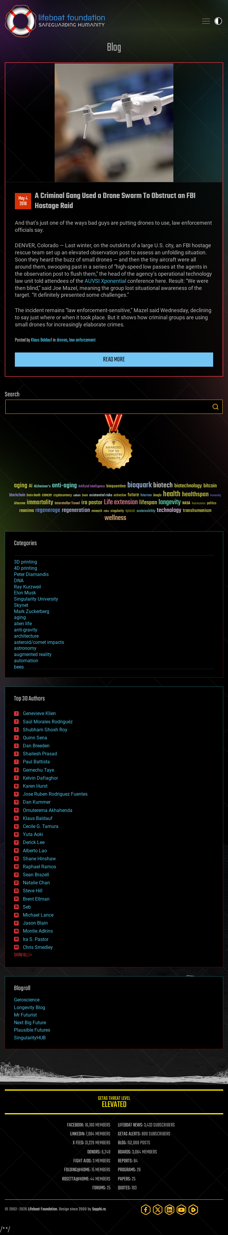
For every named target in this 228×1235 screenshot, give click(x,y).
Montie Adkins (38, 931)
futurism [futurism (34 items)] (146, 496)
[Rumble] (193, 1209)
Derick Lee (34, 842)
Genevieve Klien (39, 713)
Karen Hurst (35, 786)
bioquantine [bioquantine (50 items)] (116, 486)
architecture (26, 636)
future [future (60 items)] (133, 495)
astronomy (25, 648)
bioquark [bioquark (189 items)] (139, 485)
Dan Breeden (36, 746)
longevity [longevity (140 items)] (170, 502)
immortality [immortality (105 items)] (40, 502)
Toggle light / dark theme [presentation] (218, 21)
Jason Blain (35, 923)
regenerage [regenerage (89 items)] (47, 510)
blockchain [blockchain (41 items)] (17, 495)
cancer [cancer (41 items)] (47, 495)
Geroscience (26, 1000)
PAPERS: (124, 1179)
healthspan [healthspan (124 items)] (195, 494)
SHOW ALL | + (23, 955)
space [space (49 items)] (130, 510)
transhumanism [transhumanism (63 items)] (197, 510)
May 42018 (23, 201)
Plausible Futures (32, 1030)
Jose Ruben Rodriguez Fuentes (55, 794)
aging (20, 617)
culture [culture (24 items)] (76, 495)
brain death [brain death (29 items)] (33, 495)
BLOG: (122, 1143)
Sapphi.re (99, 1209)
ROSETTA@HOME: (75, 1179)
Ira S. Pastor (35, 939)
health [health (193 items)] (171, 494)
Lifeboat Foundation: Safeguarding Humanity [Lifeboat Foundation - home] (99, 21)
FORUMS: (99, 1188)
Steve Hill (32, 890)
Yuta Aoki (33, 834)
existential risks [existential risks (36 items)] (100, 495)
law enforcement (82, 340)
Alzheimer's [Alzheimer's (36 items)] (42, 486)
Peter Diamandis (31, 574)
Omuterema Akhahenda (47, 810)
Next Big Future (30, 1022)
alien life (23, 623)
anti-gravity (25, 630)
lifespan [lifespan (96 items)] (148, 502)
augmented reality (33, 654)
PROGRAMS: (127, 1170)
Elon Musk (25, 593)
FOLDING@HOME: (77, 1170)
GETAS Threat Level (114, 1103)
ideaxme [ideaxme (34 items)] (19, 504)
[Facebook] (146, 1209)
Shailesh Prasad (40, 754)
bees (19, 667)
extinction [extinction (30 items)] (120, 495)
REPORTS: (125, 1161)
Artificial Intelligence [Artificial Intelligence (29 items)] (91, 487)
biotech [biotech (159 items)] (163, 485)
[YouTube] (181, 1209)
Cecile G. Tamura (40, 826)
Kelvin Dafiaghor (40, 778)
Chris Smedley (38, 947)
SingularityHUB (30, 1038)
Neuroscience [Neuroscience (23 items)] (198, 503)
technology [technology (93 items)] (169, 510)
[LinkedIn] (169, 1209)
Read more (114, 360)
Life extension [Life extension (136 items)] (121, 502)
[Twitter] (157, 1209)
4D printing (25, 568)
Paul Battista (36, 762)
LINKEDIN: (77, 1134)
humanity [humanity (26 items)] (215, 495)
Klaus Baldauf (41, 340)
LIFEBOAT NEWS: (130, 1125)
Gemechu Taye (38, 770)
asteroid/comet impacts (39, 642)
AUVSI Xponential (104, 281)
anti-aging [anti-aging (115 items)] (64, 485)
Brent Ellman (36, 899)
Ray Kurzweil (27, 587)
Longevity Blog (29, 1007)
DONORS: (94, 1152)
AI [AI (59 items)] (30, 486)
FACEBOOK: (75, 1125)
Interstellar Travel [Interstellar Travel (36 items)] (67, 503)
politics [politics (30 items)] (211, 503)
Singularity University (36, 599)
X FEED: (78, 1143)
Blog (114, 47)
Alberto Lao (35, 850)
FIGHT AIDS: (82, 1161)
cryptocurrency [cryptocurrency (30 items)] (62, 495)
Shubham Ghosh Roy (45, 730)
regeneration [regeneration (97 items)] (76, 510)
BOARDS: (124, 1152)
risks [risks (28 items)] (106, 511)
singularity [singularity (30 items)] (117, 511)
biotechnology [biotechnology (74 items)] (188, 486)
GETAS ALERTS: (129, 1134)
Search (215, 407)
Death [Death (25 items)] (85, 495)
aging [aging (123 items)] (20, 485)
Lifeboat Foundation (42, 1209)
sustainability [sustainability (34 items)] (146, 511)
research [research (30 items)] (96, 511)
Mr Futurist (25, 1015)
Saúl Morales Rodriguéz (48, 722)
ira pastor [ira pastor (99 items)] (91, 502)
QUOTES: (124, 1188)
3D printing (25, 562)
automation (26, 660)
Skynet (21, 605)
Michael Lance (38, 915)
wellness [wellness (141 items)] (115, 518)
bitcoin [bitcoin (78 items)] (210, 486)
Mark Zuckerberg (31, 611)
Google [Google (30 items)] (157, 495)
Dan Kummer (36, 802)
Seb (27, 907)
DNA (18, 580)
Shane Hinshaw (39, 858)
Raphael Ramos (39, 866)
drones (62, 340)
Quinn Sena (35, 738)
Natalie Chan (36, 882)
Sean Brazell (36, 874)
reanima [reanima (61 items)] (26, 510)
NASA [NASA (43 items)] (186, 503)
